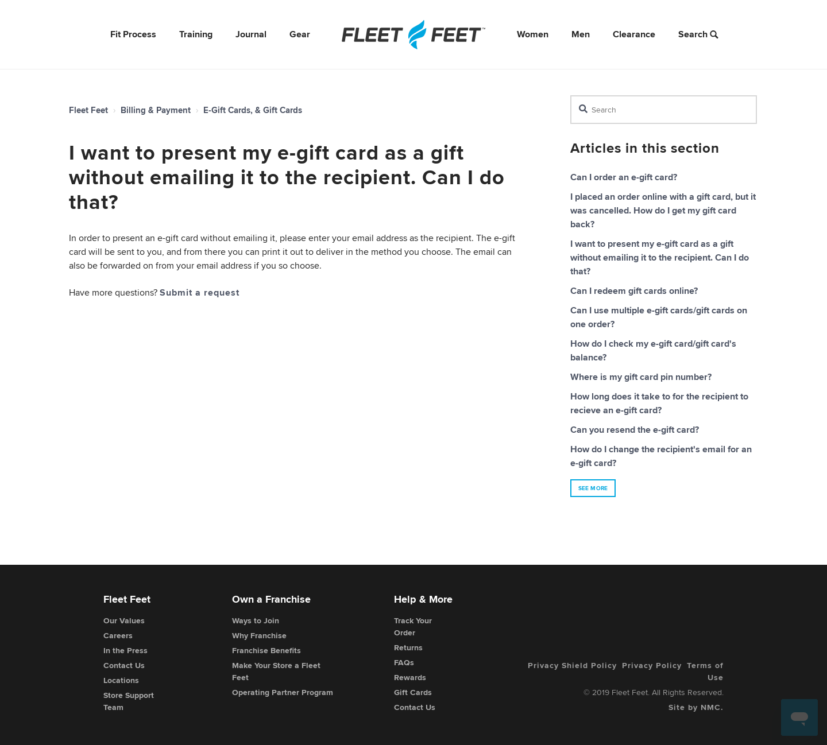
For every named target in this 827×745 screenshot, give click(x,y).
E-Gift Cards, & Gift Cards (252, 110)
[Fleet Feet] (413, 34)
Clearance (634, 34)
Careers (118, 635)
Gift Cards (413, 692)
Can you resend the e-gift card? (634, 429)
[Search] (663, 109)
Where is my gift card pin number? (641, 376)
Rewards (410, 677)
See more (593, 488)
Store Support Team (128, 701)
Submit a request (199, 292)
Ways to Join (255, 620)
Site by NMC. (696, 707)
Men (580, 34)
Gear (299, 34)
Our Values (124, 620)
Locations (121, 680)
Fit (133, 34)
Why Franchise (259, 635)
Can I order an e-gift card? (623, 177)
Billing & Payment (156, 110)
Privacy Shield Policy (572, 665)
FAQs (404, 662)
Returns (408, 647)
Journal (250, 34)
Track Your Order (413, 626)
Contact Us (124, 665)
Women (532, 34)
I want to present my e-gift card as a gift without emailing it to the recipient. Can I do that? (659, 257)
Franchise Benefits (266, 650)
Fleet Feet (88, 110)
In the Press (125, 650)
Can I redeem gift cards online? (634, 290)
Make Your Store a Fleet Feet (276, 671)
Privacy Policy (652, 665)
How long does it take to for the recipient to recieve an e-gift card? (659, 403)
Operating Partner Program (282, 692)
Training (195, 34)
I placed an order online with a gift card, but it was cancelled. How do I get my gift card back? (663, 210)
